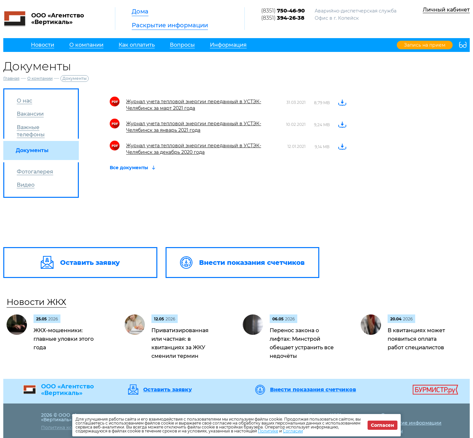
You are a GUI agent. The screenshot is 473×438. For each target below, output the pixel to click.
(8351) (283, 11)
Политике (268, 430)
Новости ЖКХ (36, 302)
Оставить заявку (167, 389)
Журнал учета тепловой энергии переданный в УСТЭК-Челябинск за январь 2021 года (193, 127)
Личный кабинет (446, 10)
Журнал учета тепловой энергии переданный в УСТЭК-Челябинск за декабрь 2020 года (193, 149)
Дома (140, 11)
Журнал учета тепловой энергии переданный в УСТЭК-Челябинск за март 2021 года (193, 105)
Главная (11, 78)
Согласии (293, 430)
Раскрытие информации (170, 25)
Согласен (382, 425)
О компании (40, 78)
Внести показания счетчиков (313, 389)
